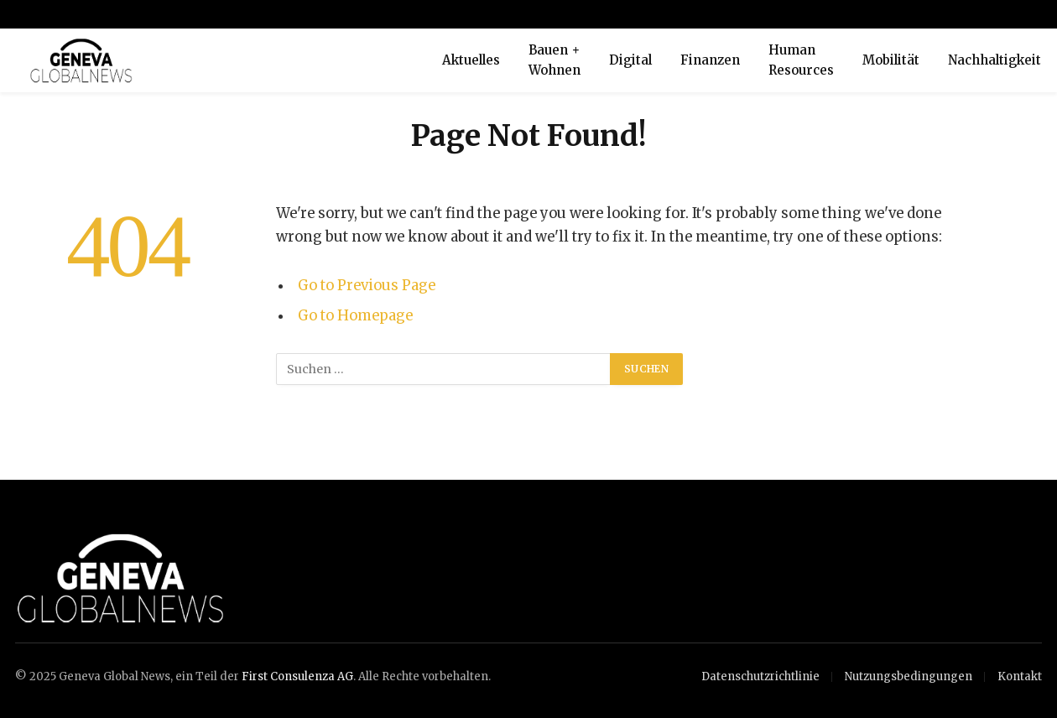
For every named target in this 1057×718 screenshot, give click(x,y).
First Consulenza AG (297, 676)
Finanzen (710, 60)
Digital (630, 60)
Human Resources (801, 60)
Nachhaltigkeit (994, 60)
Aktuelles (471, 60)
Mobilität (890, 60)
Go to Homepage (355, 316)
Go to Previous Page (366, 285)
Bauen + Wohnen (554, 60)
